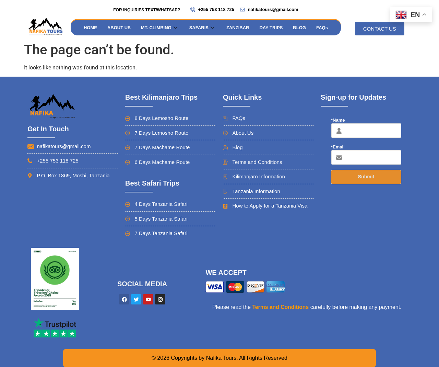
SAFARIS (202, 27)
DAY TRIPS (271, 27)
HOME (90, 27)
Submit (366, 176)
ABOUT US (119, 27)
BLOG (299, 27)
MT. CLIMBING (160, 27)
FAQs (322, 27)
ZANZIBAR (237, 27)
